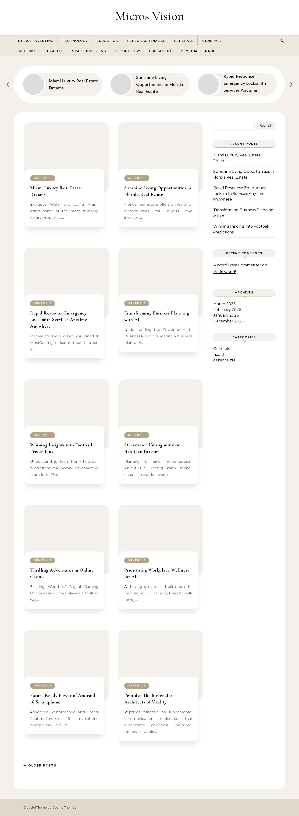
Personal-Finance (146, 40)
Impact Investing (35, 40)
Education (107, 40)
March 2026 (224, 304)
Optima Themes (64, 807)
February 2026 (227, 309)
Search (266, 126)
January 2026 (226, 315)
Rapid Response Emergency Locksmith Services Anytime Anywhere (58, 319)
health (54, 51)
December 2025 (228, 321)
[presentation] (8, 83)
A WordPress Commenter (237, 265)
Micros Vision (149, 15)
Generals (184, 40)
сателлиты (28, 51)
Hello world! (224, 272)
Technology (75, 40)
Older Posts (40, 765)
